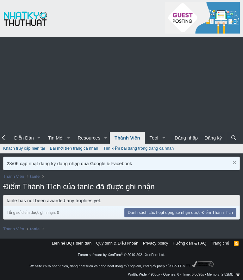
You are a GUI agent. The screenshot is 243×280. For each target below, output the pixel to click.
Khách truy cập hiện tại (24, 148)
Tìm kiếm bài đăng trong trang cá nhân (138, 148)
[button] (38, 138)
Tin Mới (56, 137)
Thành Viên (127, 137)
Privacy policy (155, 243)
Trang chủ (220, 243)
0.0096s (198, 274)
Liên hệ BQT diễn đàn (72, 243)
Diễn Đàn (24, 137)
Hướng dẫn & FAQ (189, 243)
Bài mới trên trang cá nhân (74, 148)
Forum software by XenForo (121, 255)
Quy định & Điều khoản (117, 243)
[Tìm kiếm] (233, 138)
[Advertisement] (121, 84)
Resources (89, 137)
